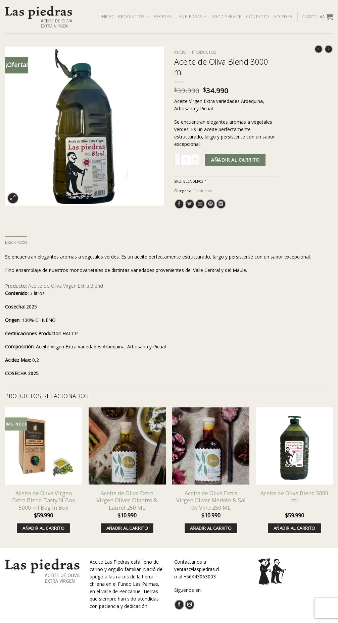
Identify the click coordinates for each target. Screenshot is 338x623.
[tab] (16, 242)
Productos (204, 52)
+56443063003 (200, 576)
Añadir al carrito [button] (43, 528)
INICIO (107, 16)
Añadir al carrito (235, 160)
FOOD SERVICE (226, 16)
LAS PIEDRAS (192, 16)
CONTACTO (257, 16)
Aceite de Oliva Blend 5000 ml (294, 497)
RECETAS (163, 16)
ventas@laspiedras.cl (196, 569)
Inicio (180, 52)
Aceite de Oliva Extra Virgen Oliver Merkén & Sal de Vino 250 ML (211, 500)
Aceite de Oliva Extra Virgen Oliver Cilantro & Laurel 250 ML (127, 500)
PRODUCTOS (133, 16)
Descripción (16, 242)
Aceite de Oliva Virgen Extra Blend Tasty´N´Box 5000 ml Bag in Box (43, 500)
